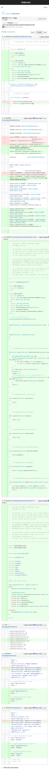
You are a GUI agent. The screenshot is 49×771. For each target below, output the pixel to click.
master (5, 20)
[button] (2, 7)
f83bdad (10, 23)
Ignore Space (28, 118)
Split (45, 32)
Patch (32, 32)
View (45, 118)
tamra (8, 14)
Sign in (46, 7)
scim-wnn (16, 14)
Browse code (42, 19)
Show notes (37, 118)
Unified (39, 32)
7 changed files (11, 32)
